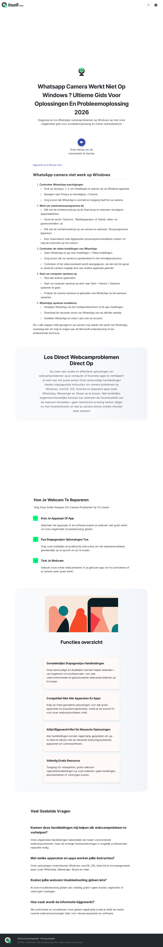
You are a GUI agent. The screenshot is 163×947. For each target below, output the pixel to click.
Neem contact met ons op (70, 942)
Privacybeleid (48, 938)
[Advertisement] (81, 33)
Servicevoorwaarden (28, 938)
